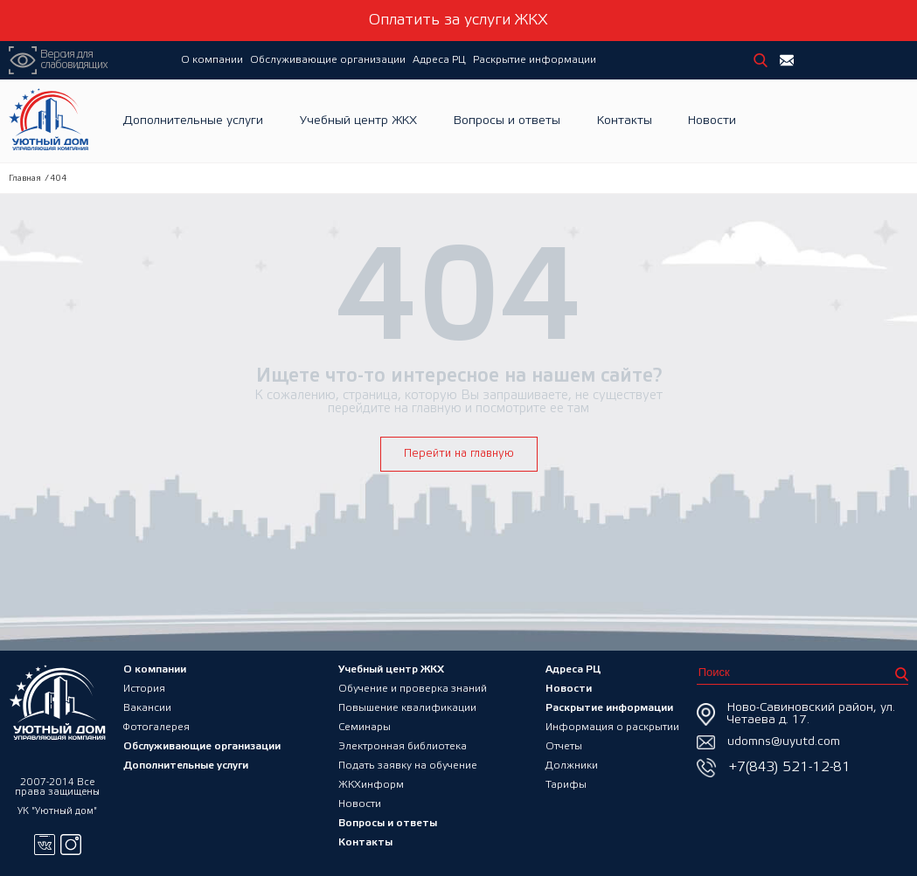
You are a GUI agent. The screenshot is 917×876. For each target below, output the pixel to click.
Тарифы (566, 785)
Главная (25, 179)
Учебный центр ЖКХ (358, 121)
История (144, 688)
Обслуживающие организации (328, 60)
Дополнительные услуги (193, 121)
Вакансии (147, 708)
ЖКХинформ (371, 785)
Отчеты (563, 746)
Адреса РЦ (439, 60)
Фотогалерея (156, 727)
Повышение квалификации (407, 708)
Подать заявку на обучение (407, 765)
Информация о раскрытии (612, 727)
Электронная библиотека (402, 746)
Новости (712, 121)
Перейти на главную (459, 454)
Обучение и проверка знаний (412, 688)
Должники (571, 765)
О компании (212, 60)
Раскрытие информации (534, 60)
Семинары (364, 727)
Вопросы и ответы (507, 121)
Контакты (624, 121)
